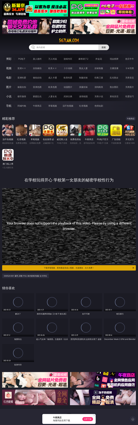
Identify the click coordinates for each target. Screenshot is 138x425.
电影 (8, 77)
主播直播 (114, 68)
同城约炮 (21, 105)
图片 (8, 87)
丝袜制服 (98, 68)
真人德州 (37, 58)
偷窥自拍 (21, 87)
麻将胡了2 (83, 58)
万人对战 (52, 58)
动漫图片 (68, 87)
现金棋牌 (114, 58)
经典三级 (98, 77)
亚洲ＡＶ (21, 68)
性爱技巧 (129, 96)
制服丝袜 (83, 77)
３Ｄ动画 (68, 68)
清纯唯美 (98, 87)
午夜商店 (37, 105)
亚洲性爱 (21, 77)
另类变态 (129, 77)
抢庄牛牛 (129, 58)
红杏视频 (83, 105)
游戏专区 (68, 58)
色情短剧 (98, 105)
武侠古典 (68, 96)
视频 (8, 68)
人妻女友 (52, 96)
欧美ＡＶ (52, 68)
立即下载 (87, 419)
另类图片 (129, 87)
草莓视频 (52, 105)
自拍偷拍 (37, 68)
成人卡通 (52, 77)
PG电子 (21, 58)
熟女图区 (114, 87)
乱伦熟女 (114, 77)
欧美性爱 (68, 77)
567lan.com (69, 40)
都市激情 (21, 96)
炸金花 (99, 58)
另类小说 (98, 96)
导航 (8, 106)
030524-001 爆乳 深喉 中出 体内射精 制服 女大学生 (25, 276)
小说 (8, 96)
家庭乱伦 (37, 96)
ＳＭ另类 (129, 68)
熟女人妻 (83, 68)
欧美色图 (52, 87)
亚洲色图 (37, 87)
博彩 (8, 59)
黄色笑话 (114, 96)
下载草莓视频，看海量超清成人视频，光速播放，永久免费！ (89, 267)
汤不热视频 (68, 105)
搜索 (104, 47)
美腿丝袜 (83, 87)
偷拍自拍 (37, 77)
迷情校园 (83, 96)
